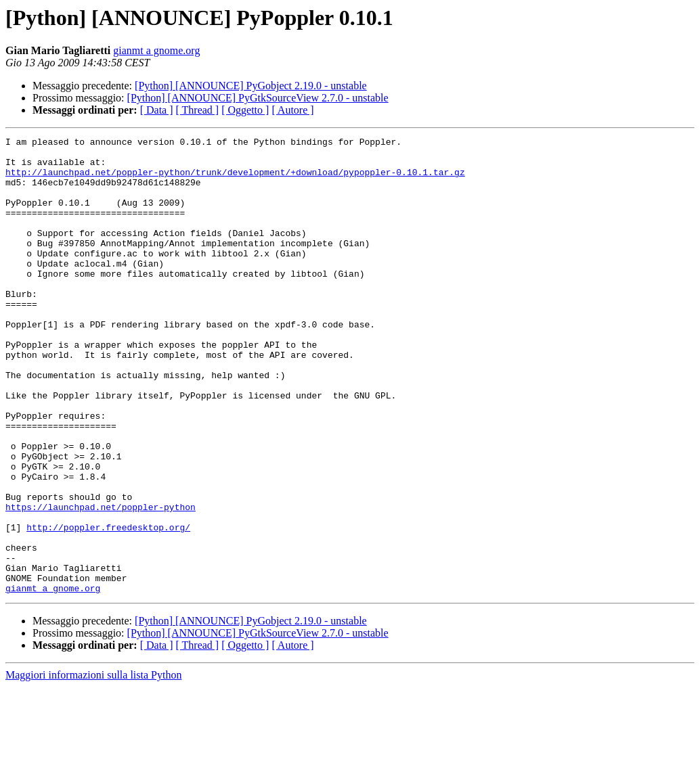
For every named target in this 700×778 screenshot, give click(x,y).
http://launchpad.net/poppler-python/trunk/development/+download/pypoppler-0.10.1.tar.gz (235, 180)
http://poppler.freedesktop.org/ (108, 606)
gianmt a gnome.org (156, 50)
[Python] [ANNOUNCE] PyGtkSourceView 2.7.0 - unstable (258, 98)
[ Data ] (156, 110)
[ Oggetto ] (245, 110)
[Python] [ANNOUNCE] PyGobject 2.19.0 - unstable (251, 85)
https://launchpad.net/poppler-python (100, 582)
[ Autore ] (292, 110)
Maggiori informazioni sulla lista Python (93, 766)
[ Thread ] (197, 110)
